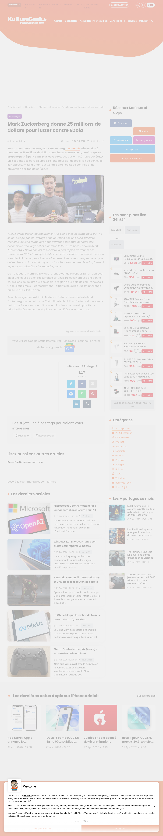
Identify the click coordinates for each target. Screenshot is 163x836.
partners (27, 795)
